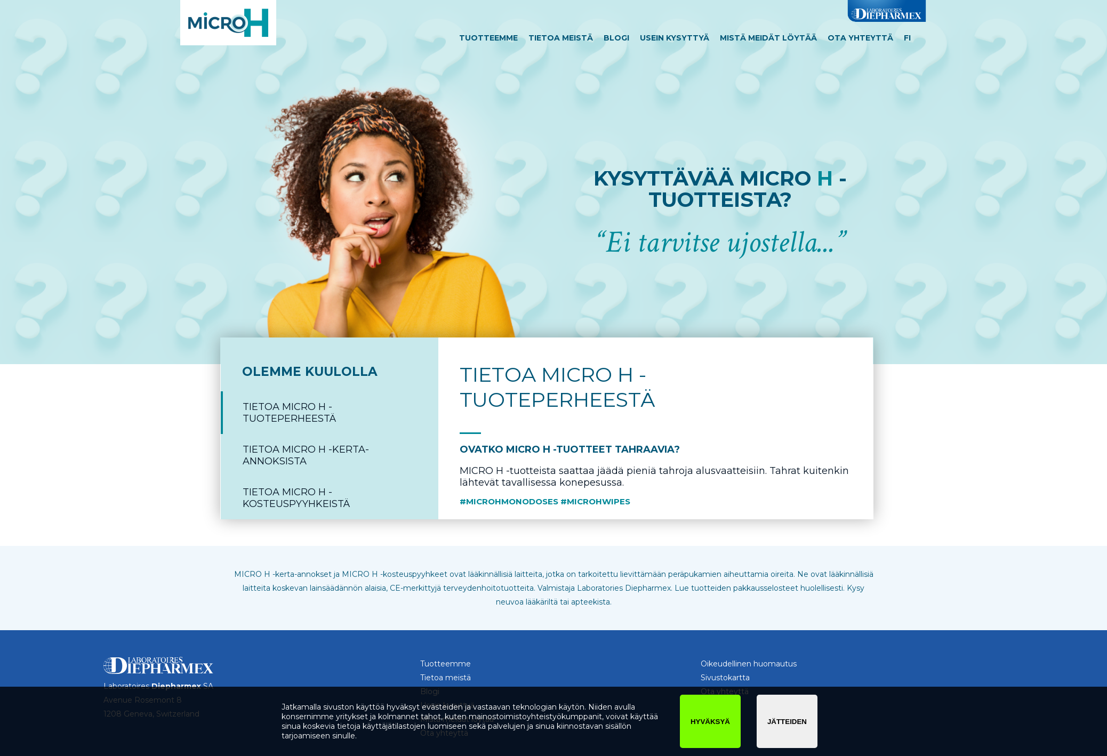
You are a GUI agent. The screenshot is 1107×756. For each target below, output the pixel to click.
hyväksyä (710, 722)
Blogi (616, 38)
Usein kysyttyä (674, 38)
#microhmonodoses (509, 501)
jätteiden (787, 722)
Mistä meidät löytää (768, 38)
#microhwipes (595, 501)
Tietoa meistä (560, 38)
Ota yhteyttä (860, 38)
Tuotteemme (488, 38)
